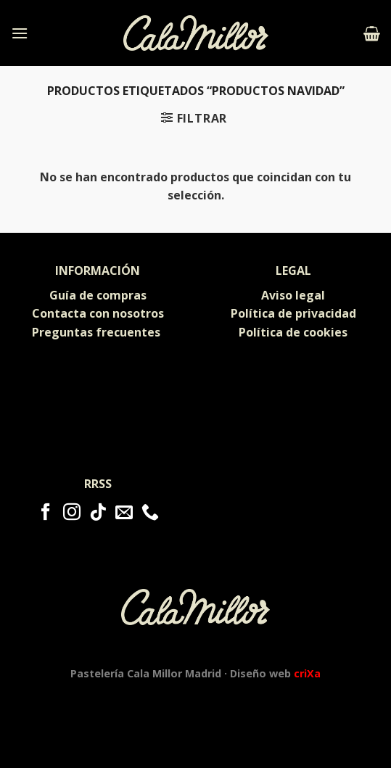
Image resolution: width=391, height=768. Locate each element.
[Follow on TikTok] (98, 513)
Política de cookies (293, 332)
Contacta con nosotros (98, 313)
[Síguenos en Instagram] (72, 513)
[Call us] (150, 513)
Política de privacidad (293, 313)
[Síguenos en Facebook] (45, 513)
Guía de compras (98, 295)
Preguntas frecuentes (97, 332)
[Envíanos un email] (124, 513)
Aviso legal (293, 295)
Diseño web (275, 673)
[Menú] (19, 33)
